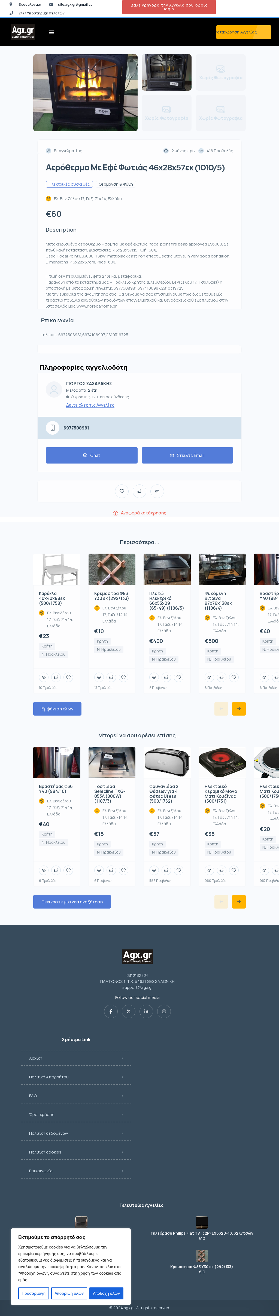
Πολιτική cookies (45, 1152)
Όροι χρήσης (41, 1114)
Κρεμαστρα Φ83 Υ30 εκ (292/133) (201, 1267)
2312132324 (137, 975)
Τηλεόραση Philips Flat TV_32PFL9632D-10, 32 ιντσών (201, 1233)
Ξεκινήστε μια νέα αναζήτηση (72, 902)
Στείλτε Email (187, 455)
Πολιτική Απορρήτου (49, 1077)
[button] (51, 31)
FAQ (33, 1096)
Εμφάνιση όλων (57, 709)
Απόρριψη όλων (69, 1293)
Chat (91, 455)
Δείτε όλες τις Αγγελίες (90, 405)
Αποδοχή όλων (106, 1293)
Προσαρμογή (34, 1293)
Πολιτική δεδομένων (48, 1133)
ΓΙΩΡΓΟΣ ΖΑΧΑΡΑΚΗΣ (89, 383)
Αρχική (35, 1058)
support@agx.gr (137, 987)
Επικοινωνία (41, 1171)
